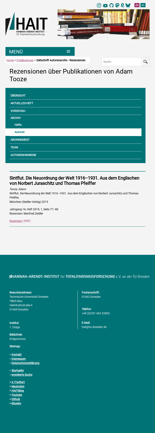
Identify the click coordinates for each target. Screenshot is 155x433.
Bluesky (16, 403)
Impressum (19, 358)
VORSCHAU (17, 110)
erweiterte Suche (22, 374)
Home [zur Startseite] (10, 60)
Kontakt (17, 354)
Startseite (18, 370)
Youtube (17, 395)
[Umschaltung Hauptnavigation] (40, 51)
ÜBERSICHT (17, 95)
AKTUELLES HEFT (21, 103)
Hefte (18, 124)
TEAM (14, 147)
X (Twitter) (18, 382)
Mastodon (18, 386)
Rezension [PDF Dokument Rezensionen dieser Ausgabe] (15, 221)
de (136, 5)
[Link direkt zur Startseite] (29, 23)
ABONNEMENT (19, 139)
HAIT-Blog (18, 390)
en (143, 5)
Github (16, 399)
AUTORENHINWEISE (23, 155)
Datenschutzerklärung (25, 363)
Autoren (20, 132)
